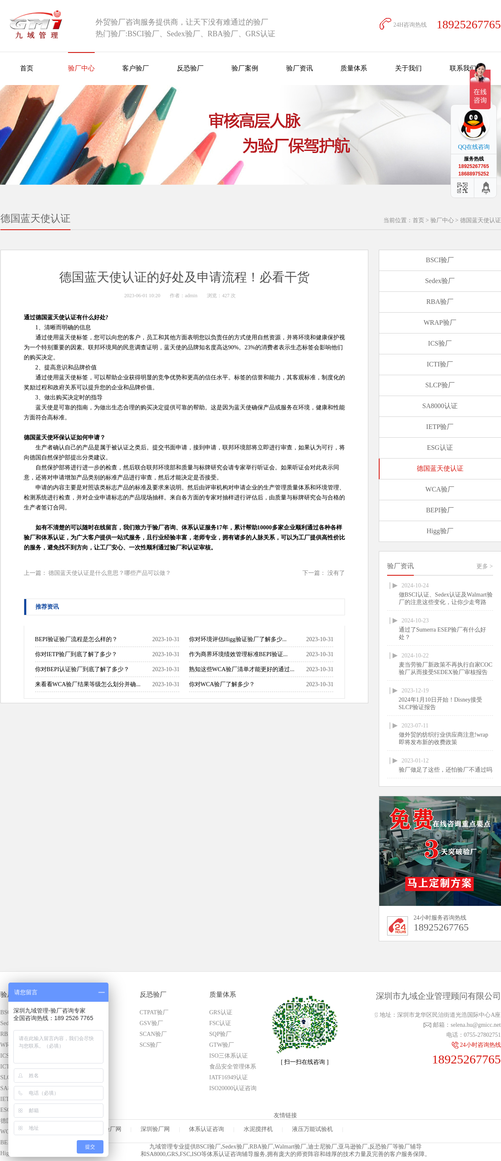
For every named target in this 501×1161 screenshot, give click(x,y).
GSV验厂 (151, 1023)
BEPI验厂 (440, 510)
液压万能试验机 (312, 1129)
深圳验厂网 (155, 1129)
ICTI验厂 (440, 364)
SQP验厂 (220, 1034)
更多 (484, 566)
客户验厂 (135, 68)
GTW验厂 (221, 1045)
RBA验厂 (439, 301)
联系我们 (463, 68)
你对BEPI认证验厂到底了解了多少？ (82, 669)
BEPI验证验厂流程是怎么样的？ (76, 639)
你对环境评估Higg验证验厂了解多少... (238, 639)
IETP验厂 (440, 426)
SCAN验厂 (153, 1034)
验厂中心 (81, 68)
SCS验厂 (151, 1045)
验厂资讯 (299, 68)
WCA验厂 (439, 489)
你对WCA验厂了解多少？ (222, 684)
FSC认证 (220, 1023)
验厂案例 (245, 68)
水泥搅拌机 (258, 1129)
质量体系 (353, 68)
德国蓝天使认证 (480, 220)
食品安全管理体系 (232, 1066)
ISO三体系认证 (228, 1056)
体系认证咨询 (206, 1129)
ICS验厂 (440, 343)
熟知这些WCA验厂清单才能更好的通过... (242, 669)
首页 (26, 68)
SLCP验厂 (439, 385)
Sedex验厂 (440, 280)
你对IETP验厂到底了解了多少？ (76, 654)
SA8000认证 (439, 405)
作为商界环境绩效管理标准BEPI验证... (238, 654)
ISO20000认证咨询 (233, 1088)
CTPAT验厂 (154, 1012)
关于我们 (408, 68)
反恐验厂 (190, 68)
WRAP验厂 (439, 322)
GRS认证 (220, 1012)
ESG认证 (440, 447)
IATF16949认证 (228, 1077)
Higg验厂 (440, 530)
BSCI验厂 (440, 259)
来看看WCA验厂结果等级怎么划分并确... (88, 684)
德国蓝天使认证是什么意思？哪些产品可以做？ (109, 573)
